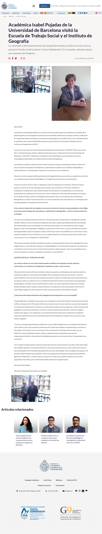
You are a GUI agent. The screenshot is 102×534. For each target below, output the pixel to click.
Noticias (11, 16)
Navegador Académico (32, 480)
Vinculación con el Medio (95, 6)
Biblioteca (59, 480)
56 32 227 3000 (51, 491)
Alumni (35, 13)
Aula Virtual (47, 480)
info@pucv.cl (67, 491)
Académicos (16, 13)
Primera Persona (21, 16)
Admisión (45, 6)
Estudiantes (5, 13)
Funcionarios (26, 13)
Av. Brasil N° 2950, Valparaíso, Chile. (28, 491)
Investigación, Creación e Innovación (68, 6)
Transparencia (61, 13)
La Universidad (54, 6)
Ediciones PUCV (72, 480)
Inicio (4, 16)
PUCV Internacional (82, 6)
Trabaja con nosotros (44, 485)
